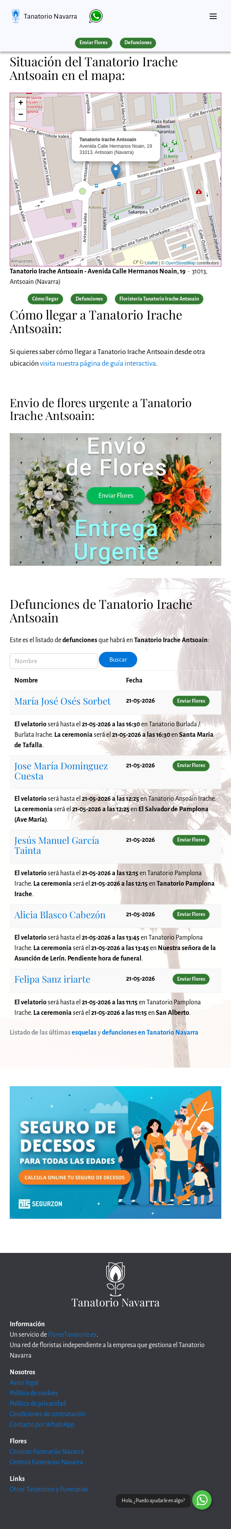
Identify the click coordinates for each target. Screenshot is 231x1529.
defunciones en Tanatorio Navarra (150, 1032)
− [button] (20, 115)
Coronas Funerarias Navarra (47, 1451)
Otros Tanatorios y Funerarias (49, 1489)
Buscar (118, 659)
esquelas (84, 1032)
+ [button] (20, 103)
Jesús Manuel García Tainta (56, 845)
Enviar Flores (93, 42)
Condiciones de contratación (47, 1414)
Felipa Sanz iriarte (52, 979)
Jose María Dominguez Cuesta (61, 770)
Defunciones (138, 42)
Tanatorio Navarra (50, 16)
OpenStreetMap (180, 263)
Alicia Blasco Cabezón (59, 914)
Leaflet (151, 263)
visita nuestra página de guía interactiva (98, 363)
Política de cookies (34, 1393)
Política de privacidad (38, 1403)
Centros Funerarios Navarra (46, 1462)
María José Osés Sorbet (62, 701)
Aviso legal (24, 1382)
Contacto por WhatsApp (42, 1424)
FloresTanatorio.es (72, 1334)
